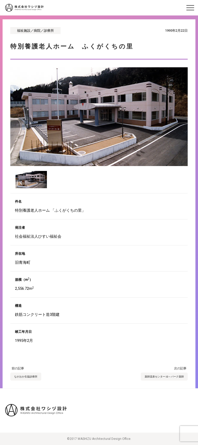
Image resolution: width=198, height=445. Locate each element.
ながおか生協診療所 (25, 376)
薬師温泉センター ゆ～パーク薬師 (164, 376)
